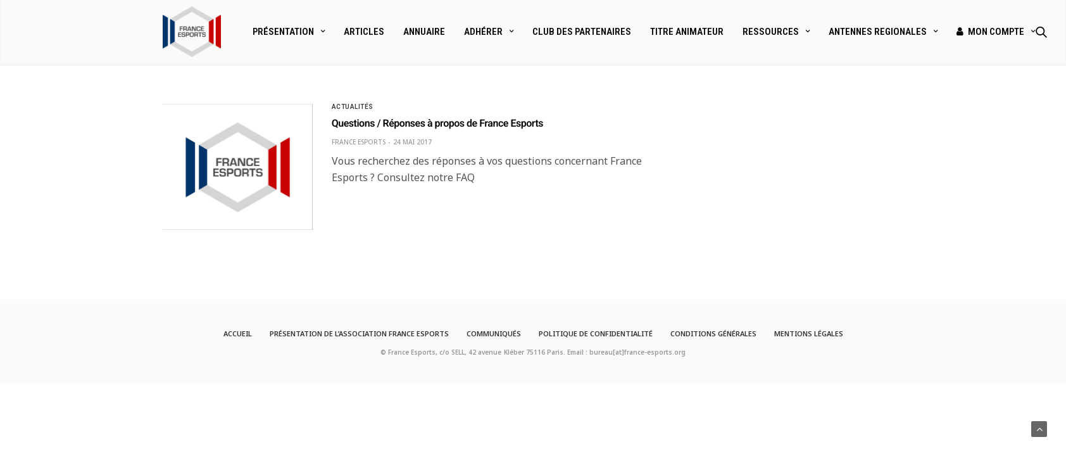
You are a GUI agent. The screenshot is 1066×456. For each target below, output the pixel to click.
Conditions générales (713, 333)
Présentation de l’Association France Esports (359, 333)
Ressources (771, 31)
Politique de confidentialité (596, 333)
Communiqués (494, 333)
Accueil (237, 333)
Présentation (283, 31)
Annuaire (424, 31)
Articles (364, 31)
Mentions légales (808, 333)
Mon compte (990, 31)
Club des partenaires (581, 31)
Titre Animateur (687, 31)
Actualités (352, 107)
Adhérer (483, 31)
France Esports (359, 141)
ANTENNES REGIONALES (878, 31)
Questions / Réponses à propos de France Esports (437, 123)
